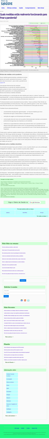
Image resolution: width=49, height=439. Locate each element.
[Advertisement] (39, 81)
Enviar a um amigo (34, 23)
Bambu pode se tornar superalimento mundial (9, 264)
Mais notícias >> (9, 337)
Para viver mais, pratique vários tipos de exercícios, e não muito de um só (13, 273)
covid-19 (2, 82)
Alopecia (8, 397)
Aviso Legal (17, 428)
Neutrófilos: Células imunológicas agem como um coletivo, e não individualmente (17, 315)
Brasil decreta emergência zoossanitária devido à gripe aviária (14, 357)
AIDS (7, 388)
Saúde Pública (25, 212)
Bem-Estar (41, 8)
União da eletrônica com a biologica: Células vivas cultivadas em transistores (16, 310)
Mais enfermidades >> (11, 415)
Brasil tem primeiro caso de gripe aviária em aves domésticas (13, 354)
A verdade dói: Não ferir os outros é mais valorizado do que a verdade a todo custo (17, 323)
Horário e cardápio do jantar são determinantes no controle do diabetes (13, 261)
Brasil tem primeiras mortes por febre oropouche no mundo (13, 349)
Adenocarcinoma (10, 382)
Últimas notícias (12, 8)
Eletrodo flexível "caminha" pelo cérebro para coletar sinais (13, 330)
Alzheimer (8, 400)
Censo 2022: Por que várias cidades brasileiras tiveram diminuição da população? (17, 352)
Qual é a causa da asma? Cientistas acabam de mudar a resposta (14, 320)
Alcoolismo (8, 391)
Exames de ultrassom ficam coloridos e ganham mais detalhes (13, 318)
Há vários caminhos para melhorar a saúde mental (10, 247)
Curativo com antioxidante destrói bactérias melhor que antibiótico (12, 256)
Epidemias (8, 212)
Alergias (8, 394)
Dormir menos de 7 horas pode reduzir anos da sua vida (11, 250)
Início (3, 8)
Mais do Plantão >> (10, 362)
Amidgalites (9, 412)
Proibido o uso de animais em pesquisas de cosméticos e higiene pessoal (15, 359)
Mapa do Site (34, 428)
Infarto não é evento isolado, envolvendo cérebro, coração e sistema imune (14, 259)
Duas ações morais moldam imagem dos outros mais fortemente (14, 325)
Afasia (7, 385)
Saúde (21, 8)
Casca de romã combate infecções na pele (8, 267)
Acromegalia (9, 379)
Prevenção (41, 212)
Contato (28, 428)
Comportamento (30, 8)
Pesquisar (23, 280)
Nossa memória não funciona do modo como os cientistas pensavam (12, 270)
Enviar (6, 296)
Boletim (22, 428)
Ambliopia (8, 409)
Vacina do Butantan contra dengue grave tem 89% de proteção (14, 347)
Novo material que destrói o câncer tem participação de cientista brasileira (13, 253)
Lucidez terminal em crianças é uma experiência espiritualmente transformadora (16, 313)
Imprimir (43, 23)
